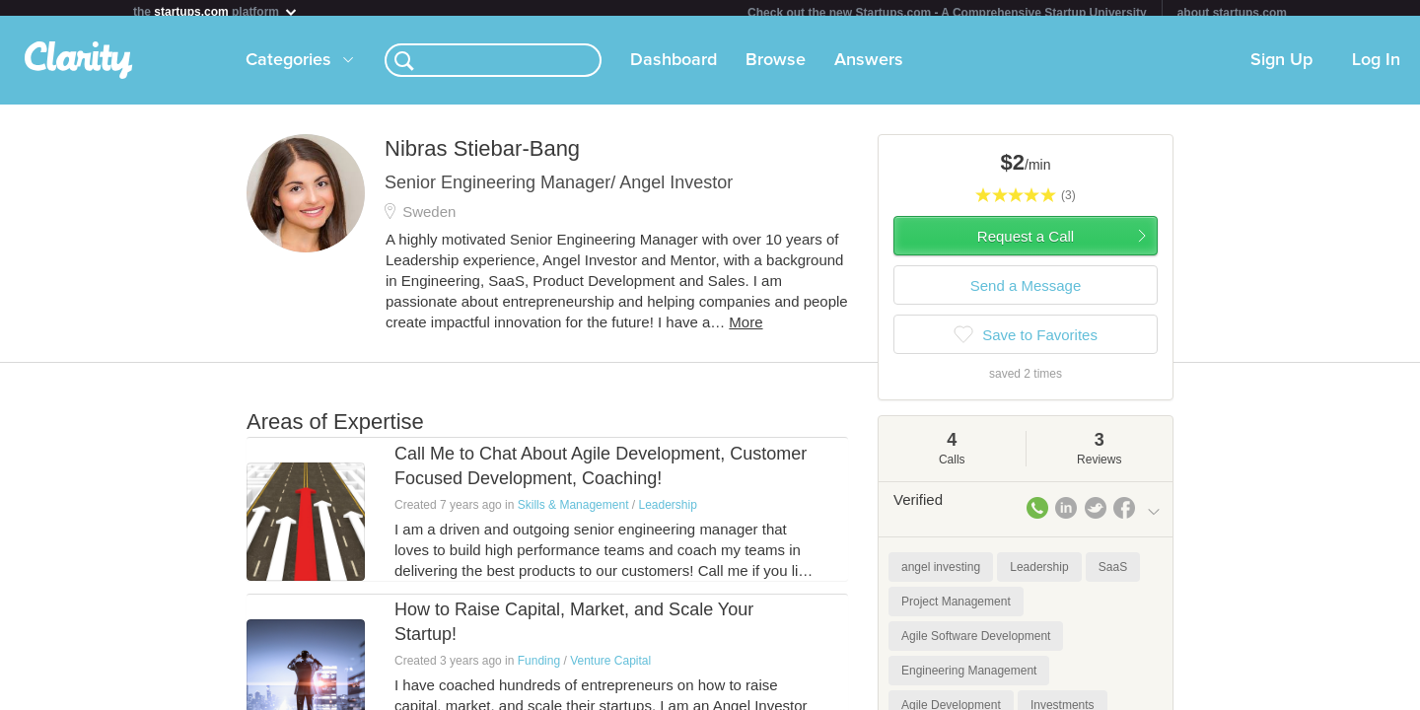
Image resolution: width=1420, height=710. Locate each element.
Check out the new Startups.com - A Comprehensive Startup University (947, 13)
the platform (216, 11)
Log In (1376, 68)
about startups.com (1232, 13)
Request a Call (1025, 244)
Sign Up (1281, 68)
